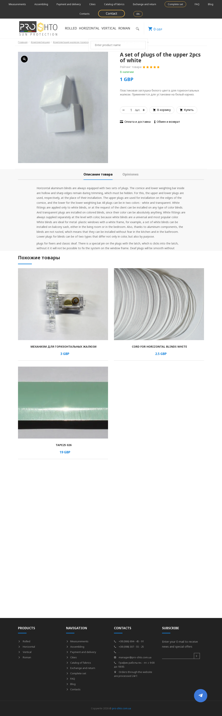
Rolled (71, 28)
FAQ (197, 4)
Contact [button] (111, 13)
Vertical (109, 28)
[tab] (98, 174)
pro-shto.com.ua (121, 708)
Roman (124, 28)
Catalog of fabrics (114, 4)
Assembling (41, 4)
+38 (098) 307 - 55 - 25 (129, 646)
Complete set (175, 4)
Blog (210, 4)
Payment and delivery (69, 4)
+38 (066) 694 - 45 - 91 (129, 641)
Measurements (17, 4)
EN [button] (138, 14)
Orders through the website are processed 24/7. (133, 674)
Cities (92, 4)
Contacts (85, 13)
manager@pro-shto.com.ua (132, 657)
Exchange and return (144, 4)
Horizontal (89, 28)
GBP (153, 28)
